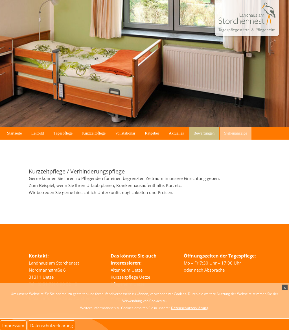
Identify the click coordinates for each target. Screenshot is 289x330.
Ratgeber (152, 133)
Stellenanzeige (235, 133)
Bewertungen (204, 133)
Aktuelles (176, 133)
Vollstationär (125, 133)
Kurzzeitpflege (94, 133)
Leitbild (37, 133)
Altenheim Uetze (127, 270)
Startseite (14, 133)
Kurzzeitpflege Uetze (130, 277)
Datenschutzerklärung (189, 307)
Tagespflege (62, 133)
